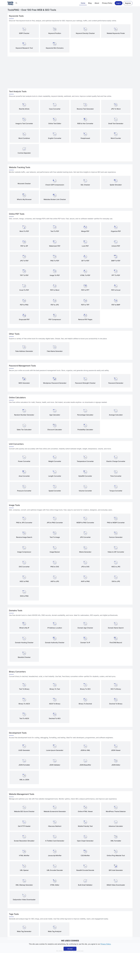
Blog (90, 3)
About (97, 3)
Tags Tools (14, 914)
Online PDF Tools (16, 214)
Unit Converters (16, 444)
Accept (70, 949)
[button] (16, 3)
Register (128, 3)
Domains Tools (15, 610)
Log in (118, 3)
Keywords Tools (16, 16)
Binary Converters (17, 672)
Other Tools (14, 334)
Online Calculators (17, 397)
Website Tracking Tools (19, 167)
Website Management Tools (21, 794)
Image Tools (14, 505)
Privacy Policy (107, 3)
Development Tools (18, 733)
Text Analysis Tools (17, 91)
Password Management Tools (22, 366)
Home (83, 3)
